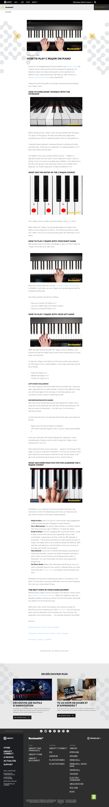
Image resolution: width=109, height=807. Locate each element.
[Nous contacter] (12, 770)
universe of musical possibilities (43, 595)
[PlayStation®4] (58, 760)
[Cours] (33, 7)
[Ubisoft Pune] (38, 754)
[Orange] (79, 774)
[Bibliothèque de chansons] (21, 7)
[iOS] (58, 752)
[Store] (12, 748)
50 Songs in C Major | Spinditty (39, 639)
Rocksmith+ (62, 610)
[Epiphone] (79, 752)
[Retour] (7, 12)
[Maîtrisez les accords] (66, 7)
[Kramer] (79, 756)
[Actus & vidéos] (42, 7)
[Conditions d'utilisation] (12, 778)
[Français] (94, 739)
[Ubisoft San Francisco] (38, 749)
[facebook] (59, 731)
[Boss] (79, 792)
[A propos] (12, 757)
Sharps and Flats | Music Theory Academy (43, 627)
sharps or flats (72, 66)
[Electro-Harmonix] (79, 779)
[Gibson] (79, 748)
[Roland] (79, 788)
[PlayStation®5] (58, 764)
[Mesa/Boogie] (79, 784)
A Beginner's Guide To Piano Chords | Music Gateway (48, 633)
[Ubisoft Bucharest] (38, 759)
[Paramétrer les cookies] (12, 784)
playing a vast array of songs (38, 77)
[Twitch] (50, 731)
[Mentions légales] (12, 781)
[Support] (12, 764)
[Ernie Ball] (79, 760)
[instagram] (63, 731)
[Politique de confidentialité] (12, 774)
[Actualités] (12, 761)
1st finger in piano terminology (67, 285)
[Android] (58, 756)
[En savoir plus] (22, 717)
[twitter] (54, 731)
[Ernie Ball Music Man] (79, 765)
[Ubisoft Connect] (12, 752)
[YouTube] (45, 731)
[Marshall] (79, 770)
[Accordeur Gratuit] (53, 7)
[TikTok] (41, 731)
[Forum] (68, 731)
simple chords (48, 570)
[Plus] (77, 7)
